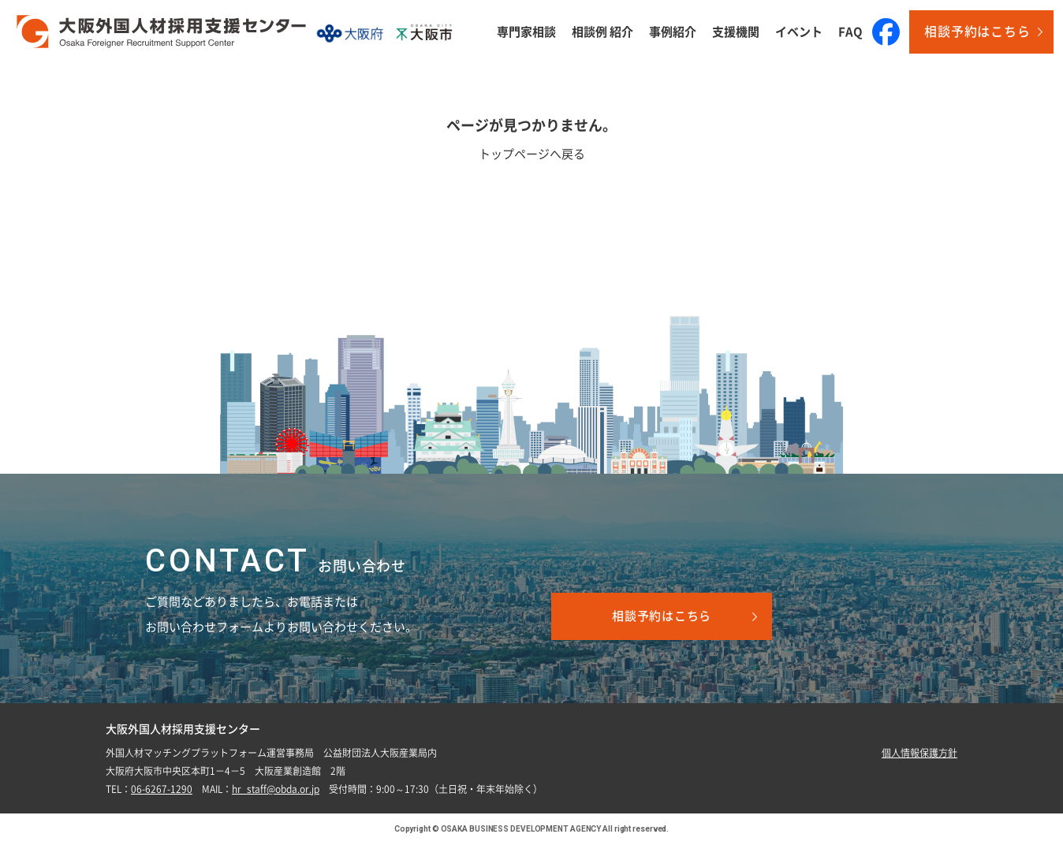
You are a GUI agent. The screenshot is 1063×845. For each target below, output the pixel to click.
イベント (798, 32)
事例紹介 (672, 32)
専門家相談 (526, 32)
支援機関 (735, 32)
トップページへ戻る (532, 154)
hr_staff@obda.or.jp (275, 789)
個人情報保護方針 (919, 753)
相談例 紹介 (602, 32)
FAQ (850, 32)
